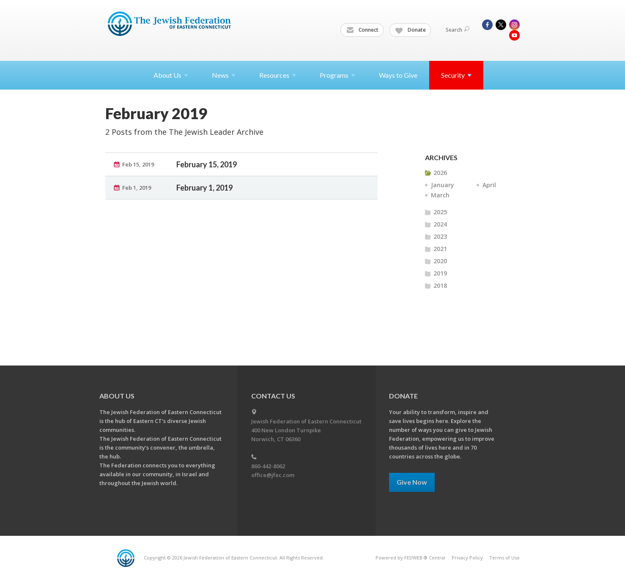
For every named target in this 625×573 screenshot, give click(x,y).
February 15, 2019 (206, 164)
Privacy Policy (467, 557)
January (442, 185)
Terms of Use (504, 557)
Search (457, 29)
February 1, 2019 (204, 187)
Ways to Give (398, 75)
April (489, 185)
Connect (362, 30)
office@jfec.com (272, 475)
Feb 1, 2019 (136, 187)
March (440, 195)
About (171, 75)
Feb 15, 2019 (138, 164)
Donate (410, 30)
